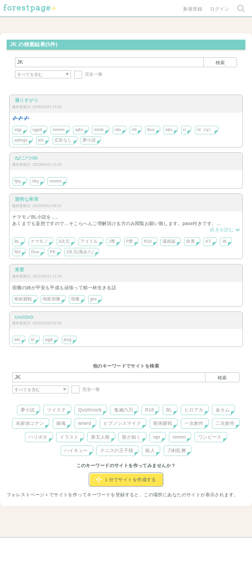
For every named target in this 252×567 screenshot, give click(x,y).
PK (53, 252)
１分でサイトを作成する (126, 479)
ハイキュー (76, 450)
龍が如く (131, 437)
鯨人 (150, 450)
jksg (68, 339)
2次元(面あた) (80, 252)
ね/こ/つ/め (26, 158)
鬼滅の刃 (123, 409)
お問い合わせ (78, 545)
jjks (93, 299)
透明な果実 (26, 199)
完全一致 (88, 74)
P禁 (129, 241)
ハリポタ (38, 437)
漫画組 (169, 241)
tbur (151, 129)
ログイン (219, 8)
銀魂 (61, 423)
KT (208, 241)
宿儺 (75, 299)
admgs (21, 140)
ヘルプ (42, 545)
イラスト (69, 437)
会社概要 (151, 545)
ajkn (79, 129)
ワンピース (210, 437)
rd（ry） (205, 129)
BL (17, 241)
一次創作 (193, 423)
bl (32, 339)
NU (17, 252)
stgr (18, 129)
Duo (35, 252)
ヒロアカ (193, 409)
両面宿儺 (51, 299)
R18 (148, 241)
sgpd (37, 129)
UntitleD (24, 317)
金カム (223, 409)
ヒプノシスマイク (122, 423)
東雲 (19, 269)
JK (224, 241)
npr (156, 437)
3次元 (64, 241)
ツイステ (56, 409)
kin (41, 140)
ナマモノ (39, 241)
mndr (99, 129)
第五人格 (100, 437)
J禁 (112, 241)
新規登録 (192, 8)
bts (17, 339)
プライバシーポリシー (197, 545)
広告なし (63, 140)
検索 (220, 62)
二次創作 (225, 423)
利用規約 (116, 545)
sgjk (49, 339)
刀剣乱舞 (176, 450)
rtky (35, 181)
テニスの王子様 (116, 450)
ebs (169, 129)
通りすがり (26, 100)
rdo (118, 129)
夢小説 (89, 140)
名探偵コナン (30, 423)
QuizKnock (89, 409)
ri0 (134, 129)
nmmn (58, 129)
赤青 (190, 241)
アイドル (89, 241)
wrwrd (84, 423)
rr (184, 129)
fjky (17, 181)
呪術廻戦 (23, 299)
